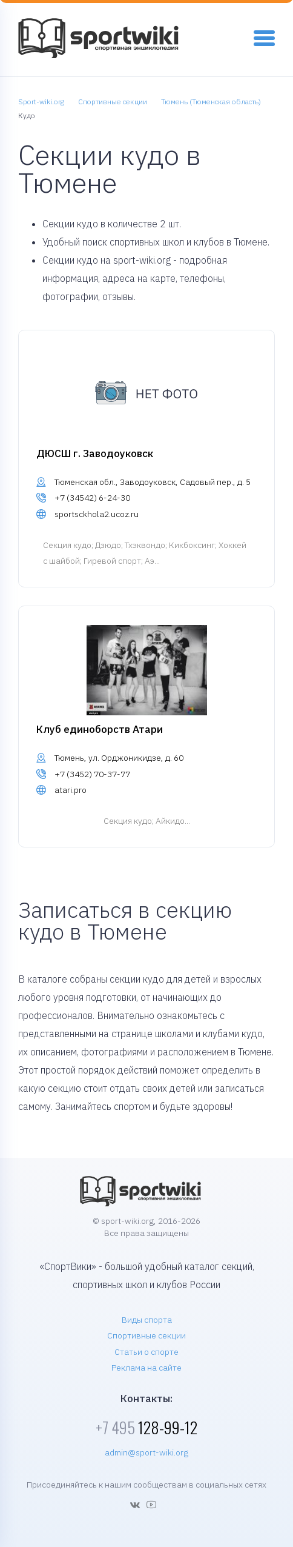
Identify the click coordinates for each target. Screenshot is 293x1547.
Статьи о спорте (146, 1351)
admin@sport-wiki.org (146, 1452)
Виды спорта (147, 1319)
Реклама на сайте (146, 1367)
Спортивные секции (146, 1335)
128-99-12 (146, 1427)
